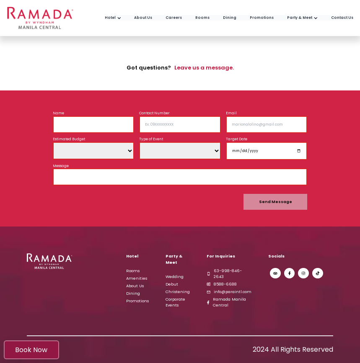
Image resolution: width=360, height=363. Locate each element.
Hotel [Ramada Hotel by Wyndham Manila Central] (132, 256)
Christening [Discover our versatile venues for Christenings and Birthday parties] (178, 291)
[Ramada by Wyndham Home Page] (113, 18)
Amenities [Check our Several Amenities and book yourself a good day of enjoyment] (136, 278)
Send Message (275, 201)
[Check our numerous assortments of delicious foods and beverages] (229, 18)
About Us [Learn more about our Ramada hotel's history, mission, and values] (135, 285)
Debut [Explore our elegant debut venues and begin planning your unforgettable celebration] (172, 284)
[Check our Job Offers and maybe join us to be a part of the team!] (174, 18)
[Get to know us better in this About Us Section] (143, 18)
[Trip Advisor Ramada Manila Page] (275, 273)
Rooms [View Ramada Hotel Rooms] (133, 270)
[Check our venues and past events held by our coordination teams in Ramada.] (302, 18)
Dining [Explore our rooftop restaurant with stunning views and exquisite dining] (133, 293)
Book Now (31, 350)
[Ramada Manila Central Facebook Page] (289, 273)
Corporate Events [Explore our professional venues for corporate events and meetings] (175, 302)
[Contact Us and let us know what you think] (342, 18)
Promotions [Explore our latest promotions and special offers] (137, 301)
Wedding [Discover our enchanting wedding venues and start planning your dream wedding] (175, 276)
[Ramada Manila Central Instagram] (303, 273)
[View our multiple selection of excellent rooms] (202, 18)
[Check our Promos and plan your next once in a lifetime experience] (262, 18)
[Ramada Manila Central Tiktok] (318, 273)
